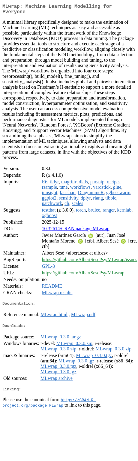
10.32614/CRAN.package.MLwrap (75, 231)
